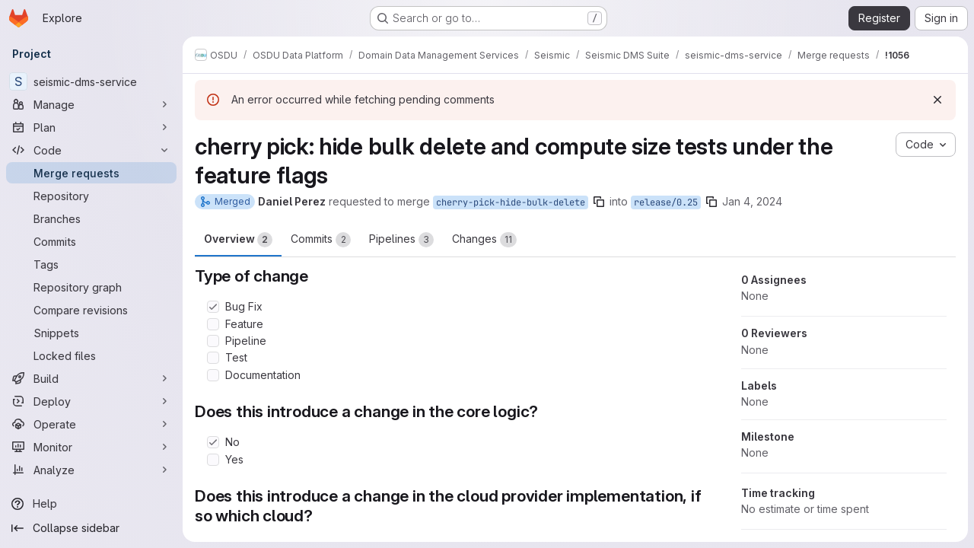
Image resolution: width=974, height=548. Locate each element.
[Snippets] (91, 332)
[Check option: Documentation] (213, 375)
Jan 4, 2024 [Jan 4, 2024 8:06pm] (752, 201)
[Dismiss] (937, 100)
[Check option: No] (213, 442)
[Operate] (91, 424)
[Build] (91, 378)
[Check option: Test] (213, 358)
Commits (321, 239)
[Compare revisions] (91, 309)
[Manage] (91, 104)
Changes (484, 239)
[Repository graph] (91, 287)
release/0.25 (666, 202)
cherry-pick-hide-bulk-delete (510, 202)
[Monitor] (91, 446)
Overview (238, 239)
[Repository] (91, 195)
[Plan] (91, 127)
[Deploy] (91, 401)
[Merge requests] (91, 172)
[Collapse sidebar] (91, 528)
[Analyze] (91, 469)
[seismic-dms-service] (91, 81)
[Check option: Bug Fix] (213, 307)
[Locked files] (91, 355)
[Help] (91, 504)
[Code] (91, 150)
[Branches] (91, 218)
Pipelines (401, 239)
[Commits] (91, 241)
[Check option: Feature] (213, 324)
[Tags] (91, 264)
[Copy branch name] (599, 202)
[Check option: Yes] (213, 460)
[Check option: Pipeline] (213, 341)
